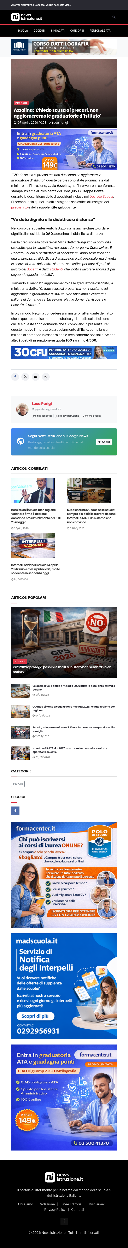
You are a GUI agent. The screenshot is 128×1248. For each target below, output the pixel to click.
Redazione (47, 1204)
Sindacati (57, 30)
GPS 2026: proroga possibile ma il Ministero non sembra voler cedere (62, 669)
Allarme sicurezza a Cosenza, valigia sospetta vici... (41, 4)
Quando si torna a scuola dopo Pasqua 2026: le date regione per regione (74, 708)
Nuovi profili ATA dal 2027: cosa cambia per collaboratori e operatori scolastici (70, 750)
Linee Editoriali (71, 1204)
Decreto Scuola (101, 197)
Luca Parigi (60, 123)
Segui (104, 442)
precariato (19, 207)
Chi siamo (25, 1204)
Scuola (22, 30)
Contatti (77, 1210)
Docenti (39, 30)
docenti (32, 269)
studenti (56, 269)
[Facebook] (15, 811)
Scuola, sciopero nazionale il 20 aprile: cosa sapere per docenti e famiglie (74, 729)
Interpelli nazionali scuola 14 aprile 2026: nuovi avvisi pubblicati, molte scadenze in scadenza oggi (35, 569)
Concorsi (77, 30)
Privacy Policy (54, 1210)
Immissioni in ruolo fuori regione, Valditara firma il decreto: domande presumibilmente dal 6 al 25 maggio (35, 516)
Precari (21, 103)
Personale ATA (99, 30)
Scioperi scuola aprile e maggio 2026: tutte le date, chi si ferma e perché (74, 688)
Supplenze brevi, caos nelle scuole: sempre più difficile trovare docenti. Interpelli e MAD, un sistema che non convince (91, 516)
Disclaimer (97, 1204)
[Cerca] (114, 17)
